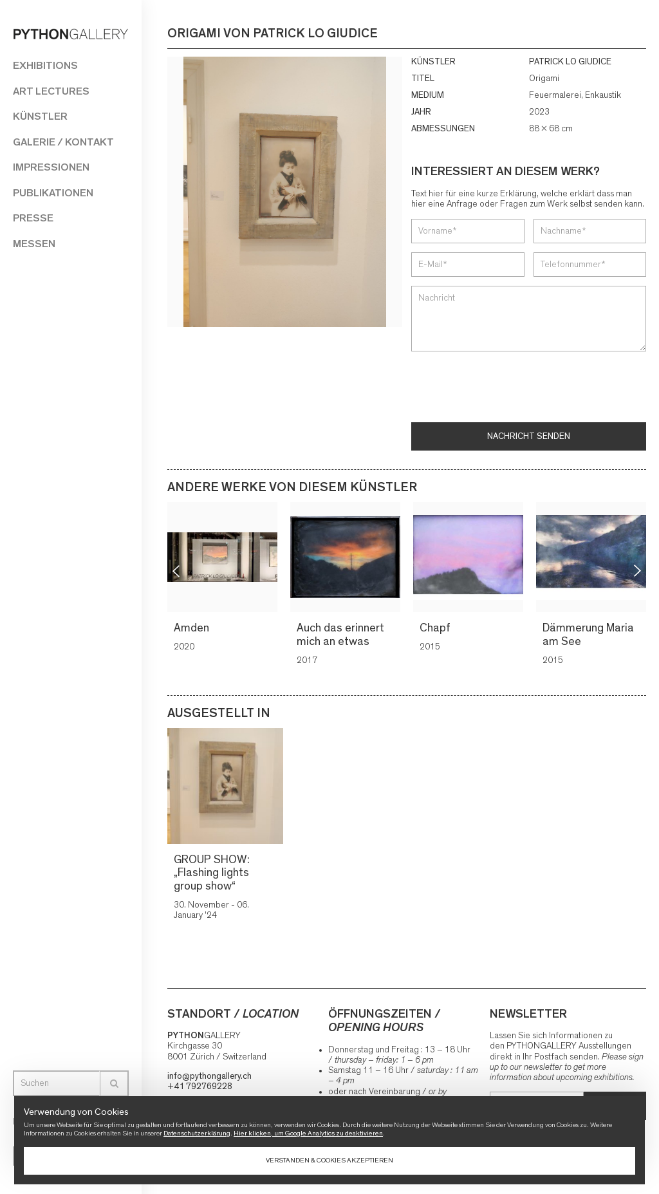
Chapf (435, 628)
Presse (33, 217)
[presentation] (509, 388)
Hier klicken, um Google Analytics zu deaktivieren (308, 1133)
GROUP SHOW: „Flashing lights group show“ (212, 873)
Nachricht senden (528, 436)
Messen (34, 243)
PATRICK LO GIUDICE (570, 61)
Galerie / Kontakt (63, 141)
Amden (192, 628)
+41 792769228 (199, 1086)
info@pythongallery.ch (209, 1076)
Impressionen (51, 167)
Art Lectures (51, 91)
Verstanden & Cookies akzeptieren (329, 1160)
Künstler (40, 116)
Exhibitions (45, 65)
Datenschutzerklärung (196, 1133)
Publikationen (53, 192)
